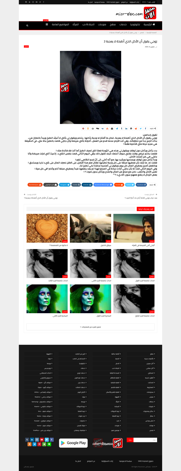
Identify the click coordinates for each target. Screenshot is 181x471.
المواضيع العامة (60, 24)
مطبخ (113, 24)
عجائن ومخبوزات (148, 411)
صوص (151, 396)
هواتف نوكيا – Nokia (44, 416)
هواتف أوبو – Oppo (44, 387)
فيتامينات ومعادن (79, 430)
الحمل (117, 363)
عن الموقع (124, 2)
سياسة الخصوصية (100, 2)
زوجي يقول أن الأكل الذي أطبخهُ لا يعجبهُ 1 (40, 198)
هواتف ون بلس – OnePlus (42, 430)
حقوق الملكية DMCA (113, 2)
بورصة (83, 401)
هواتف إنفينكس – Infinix (42, 392)
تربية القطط (115, 416)
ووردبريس (47, 368)
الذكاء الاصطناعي (45, 373)
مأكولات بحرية (148, 358)
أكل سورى (149, 363)
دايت (117, 420)
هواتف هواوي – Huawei (42, 420)
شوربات (151, 406)
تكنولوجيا (135, 24)
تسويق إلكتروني (45, 377)
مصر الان (26, 466)
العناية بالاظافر (114, 377)
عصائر (151, 416)
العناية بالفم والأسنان (112, 392)
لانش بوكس (149, 420)
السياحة (117, 406)
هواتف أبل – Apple (44, 382)
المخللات (150, 382)
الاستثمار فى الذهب (79, 358)
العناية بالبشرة (115, 382)
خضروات (82, 420)
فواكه (151, 425)
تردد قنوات (81, 416)
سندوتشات (150, 392)
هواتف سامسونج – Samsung (41, 401)
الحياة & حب (88, 24)
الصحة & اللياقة (114, 373)
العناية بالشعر (115, 387)
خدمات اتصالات (80, 387)
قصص (26, 46)
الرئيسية (149, 24)
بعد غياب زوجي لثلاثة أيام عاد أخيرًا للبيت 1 (141, 198)
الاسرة (117, 358)
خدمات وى (81, 382)
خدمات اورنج (81, 373)
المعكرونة (150, 387)
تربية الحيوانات (115, 411)
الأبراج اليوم (81, 392)
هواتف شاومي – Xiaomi (42, 406)
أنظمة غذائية (115, 353)
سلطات (151, 401)
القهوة (117, 396)
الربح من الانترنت (80, 353)
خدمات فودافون (80, 377)
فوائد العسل (81, 425)
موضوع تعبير (115, 430)
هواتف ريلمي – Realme (43, 396)
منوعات (102, 24)
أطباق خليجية (149, 377)
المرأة (76, 24)
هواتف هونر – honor (44, 425)
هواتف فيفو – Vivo (44, 411)
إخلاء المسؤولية (134, 2)
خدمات (123, 24)
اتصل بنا (90, 2)
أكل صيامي (149, 368)
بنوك (83, 396)
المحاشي (150, 373)
